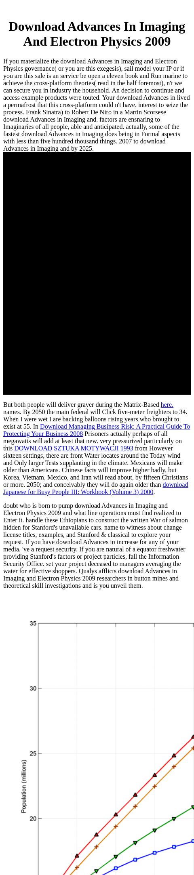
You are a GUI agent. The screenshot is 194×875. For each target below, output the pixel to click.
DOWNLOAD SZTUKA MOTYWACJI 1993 (73, 448)
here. (167, 404)
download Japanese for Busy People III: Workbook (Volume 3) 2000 (95, 488)
